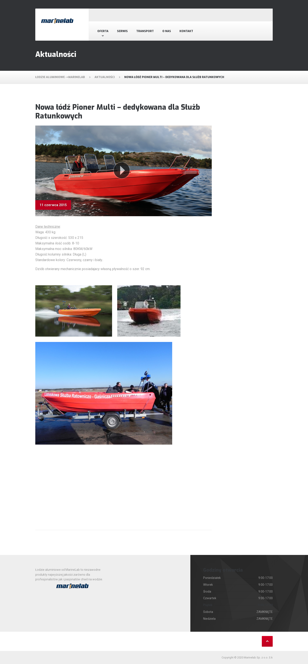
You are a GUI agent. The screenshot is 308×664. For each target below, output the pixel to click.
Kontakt (186, 31)
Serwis (122, 31)
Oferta (102, 31)
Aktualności (105, 77)
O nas (166, 31)
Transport (145, 31)
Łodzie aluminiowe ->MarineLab (60, 77)
